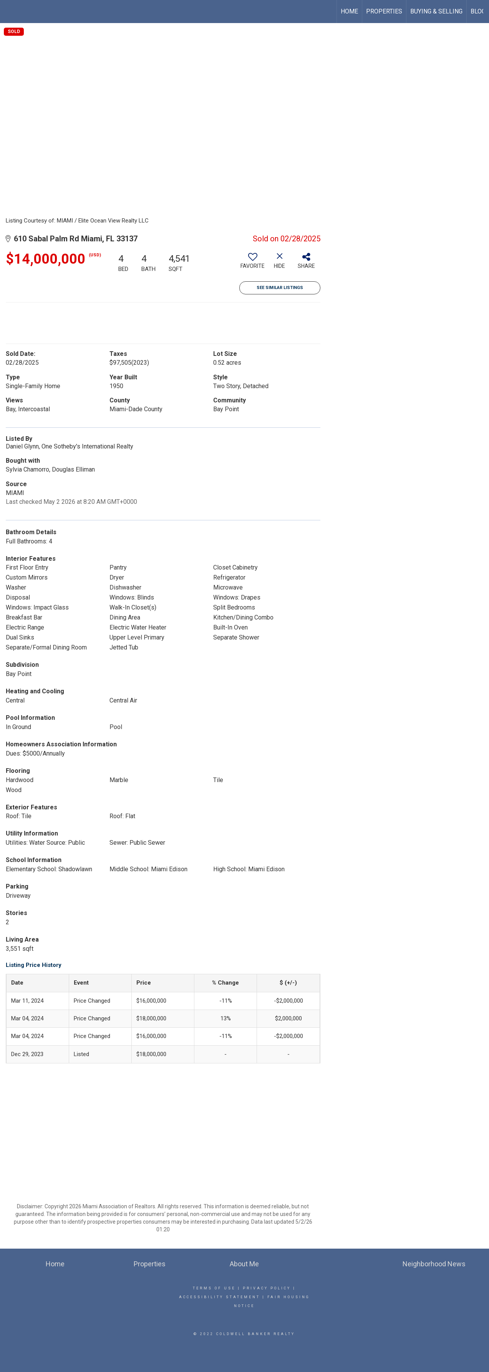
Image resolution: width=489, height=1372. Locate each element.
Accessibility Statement (219, 1297)
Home (349, 11)
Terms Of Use (214, 1288)
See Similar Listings (280, 287)
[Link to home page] (10, 11)
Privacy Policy (267, 1288)
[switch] (252, 263)
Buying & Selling (436, 11)
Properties (384, 11)
